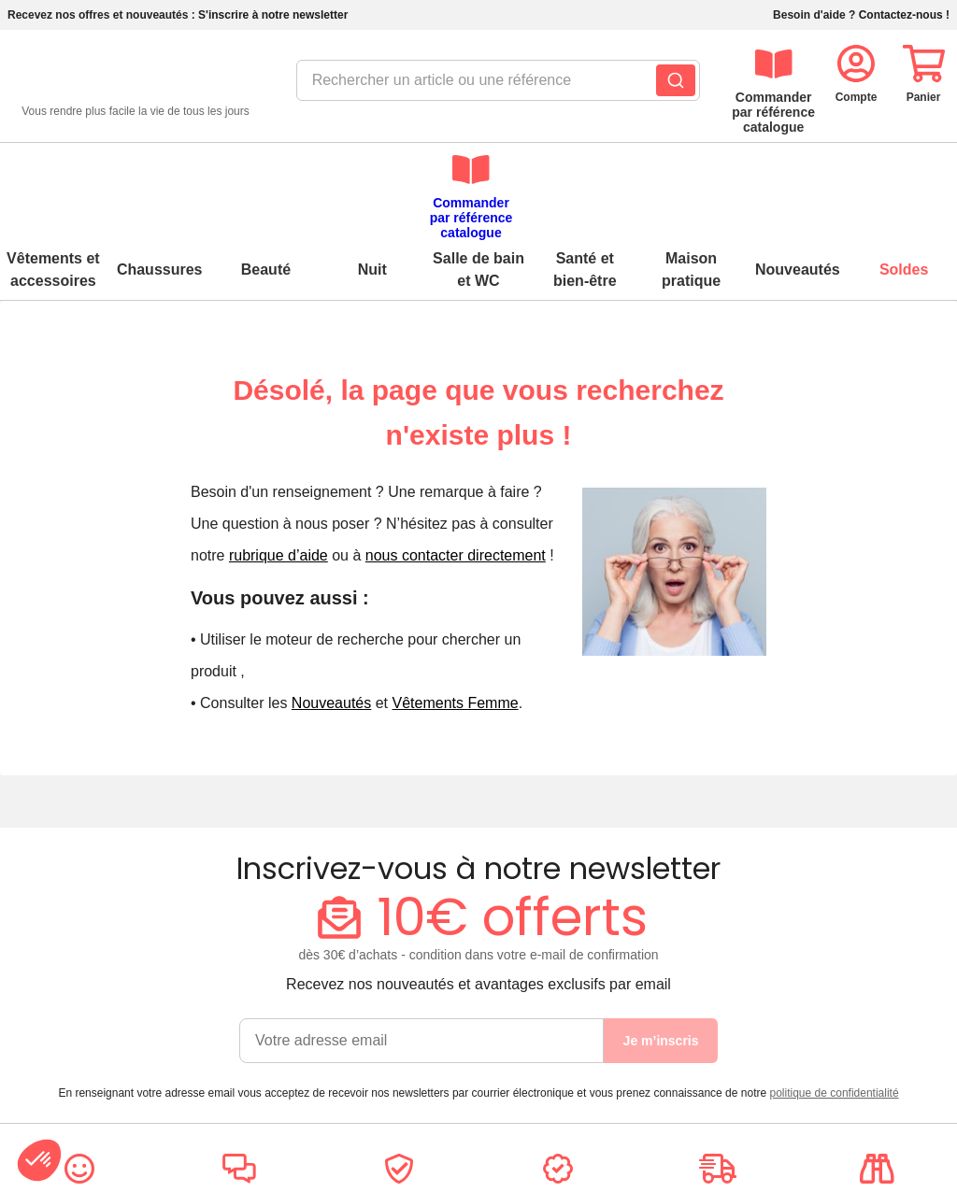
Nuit (372, 172)
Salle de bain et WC (478, 172)
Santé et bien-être (585, 172)
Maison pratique (691, 172)
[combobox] (476, 86)
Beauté (266, 172)
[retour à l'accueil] (135, 86)
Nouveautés (797, 172)
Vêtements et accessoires (53, 172)
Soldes (903, 172)
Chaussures (160, 172)
